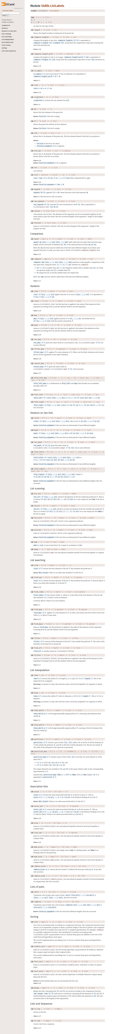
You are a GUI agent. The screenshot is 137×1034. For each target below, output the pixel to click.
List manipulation (8, 39)
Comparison (6, 25)
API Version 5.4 (18, 8)
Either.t (71, 751)
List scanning (6, 34)
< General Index (7, 11)
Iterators (5, 28)
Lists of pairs (6, 45)
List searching (7, 37)
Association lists (7, 42)
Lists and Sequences (9, 51)
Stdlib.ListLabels (52, 6)
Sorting (4, 48)
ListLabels (54, 11)
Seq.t (59, 1009)
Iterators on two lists (9, 31)
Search (5, 15)
